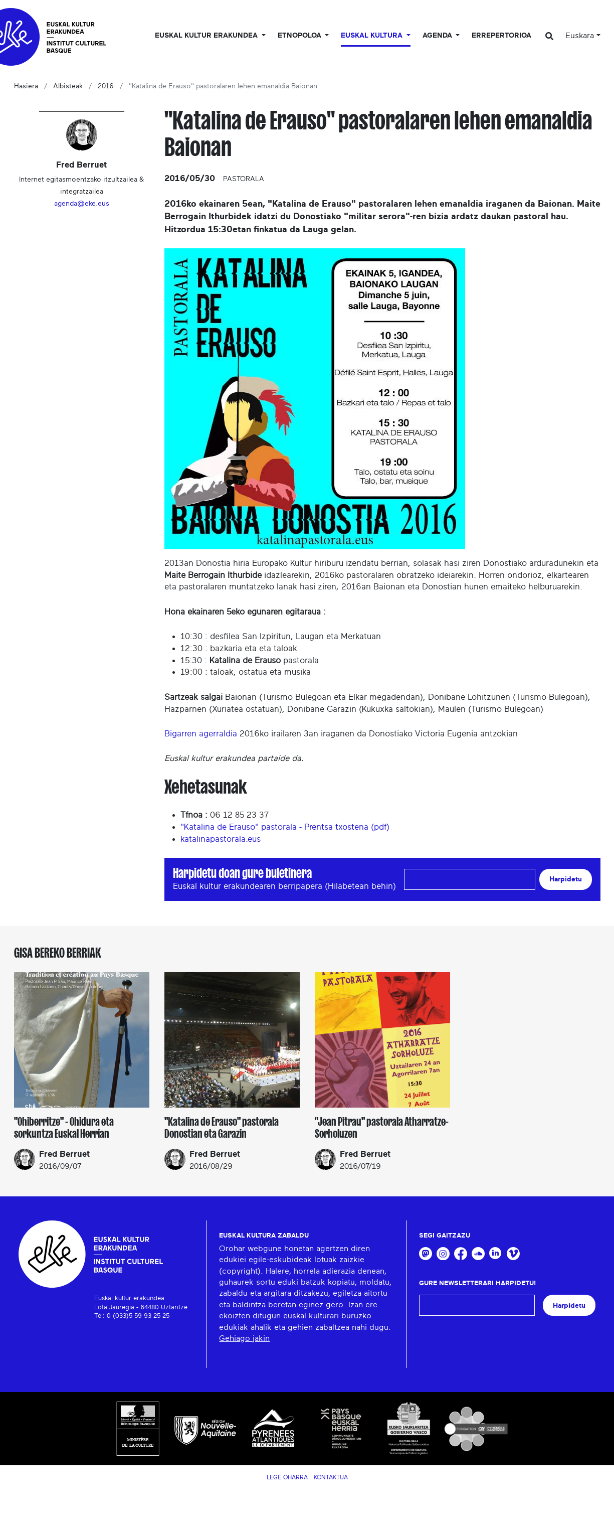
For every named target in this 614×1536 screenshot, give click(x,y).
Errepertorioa (501, 35)
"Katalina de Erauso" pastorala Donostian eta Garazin (221, 1128)
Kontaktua (331, 1477)
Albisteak (68, 86)
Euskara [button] (579, 36)
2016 (106, 86)
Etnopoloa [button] (300, 35)
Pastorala (243, 179)
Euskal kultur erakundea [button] (207, 35)
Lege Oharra (287, 1477)
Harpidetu (565, 879)
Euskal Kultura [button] (372, 35)
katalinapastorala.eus (220, 839)
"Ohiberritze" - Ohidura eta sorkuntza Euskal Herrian (64, 1128)
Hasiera (26, 86)
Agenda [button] (438, 35)
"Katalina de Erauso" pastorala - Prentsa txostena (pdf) (284, 827)
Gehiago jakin (244, 1338)
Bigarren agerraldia (200, 733)
